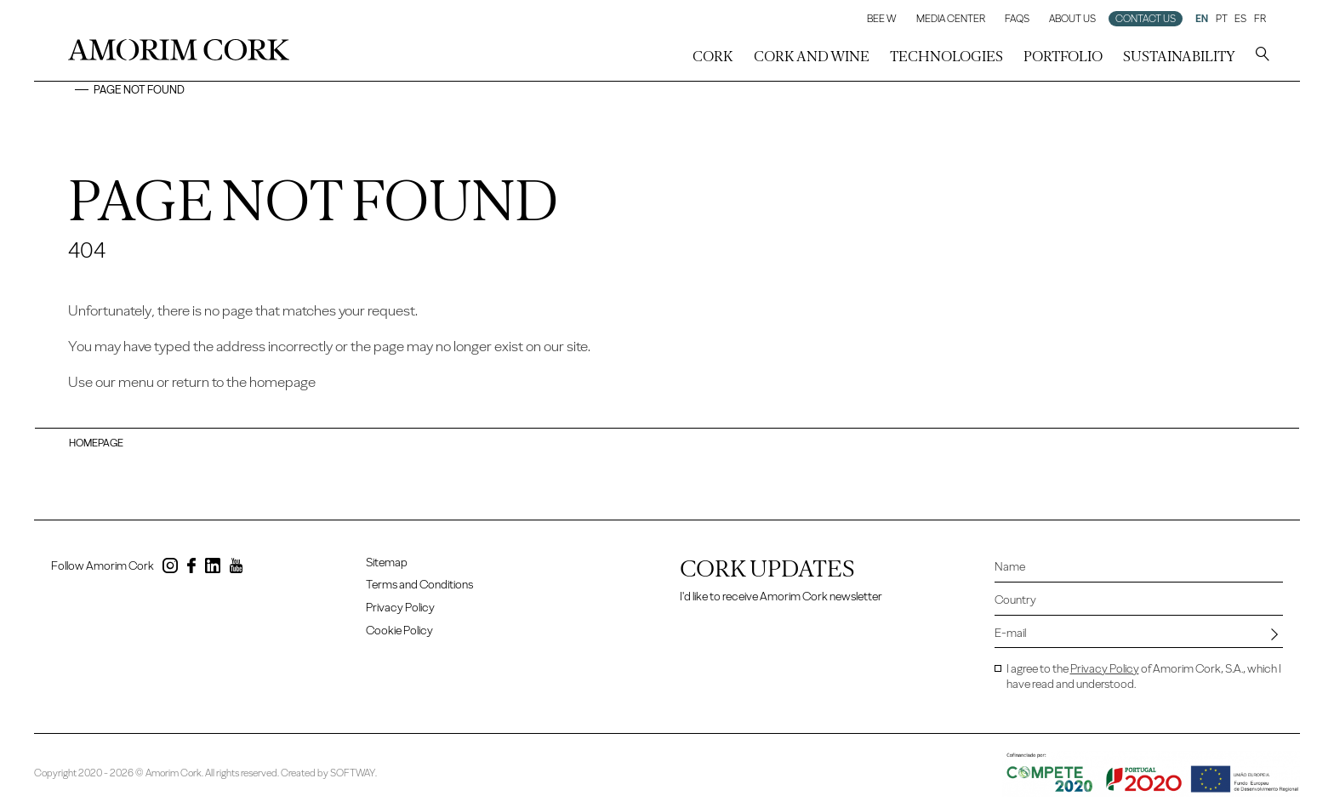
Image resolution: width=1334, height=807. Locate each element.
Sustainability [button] (1179, 56)
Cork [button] (713, 56)
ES (1240, 19)
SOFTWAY (352, 773)
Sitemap (387, 562)
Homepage (96, 442)
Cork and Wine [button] (811, 56)
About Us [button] (1072, 19)
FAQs (1017, 19)
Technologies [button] (946, 56)
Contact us (1145, 19)
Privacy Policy (400, 607)
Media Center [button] (950, 19)
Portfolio (1063, 56)
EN (1201, 19)
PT (1222, 19)
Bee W (882, 19)
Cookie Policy (399, 630)
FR (1260, 19)
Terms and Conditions (419, 584)
